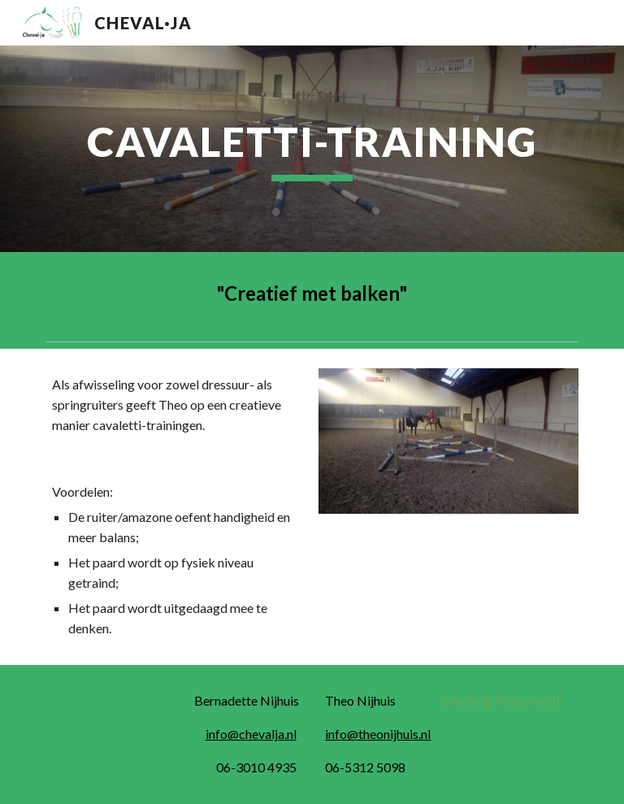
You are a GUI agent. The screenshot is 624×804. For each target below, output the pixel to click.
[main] (312, 149)
